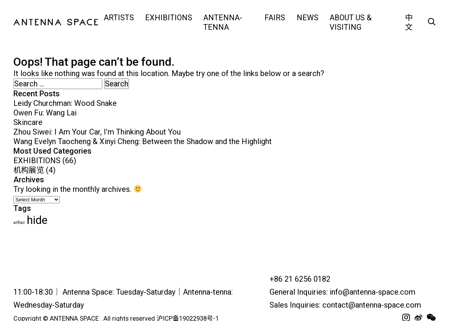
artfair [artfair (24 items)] (19, 222)
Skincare (27, 122)
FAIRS (275, 17)
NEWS (307, 17)
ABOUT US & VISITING (351, 22)
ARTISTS (119, 17)
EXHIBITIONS (168, 17)
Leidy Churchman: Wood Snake (65, 103)
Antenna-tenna (222, 22)
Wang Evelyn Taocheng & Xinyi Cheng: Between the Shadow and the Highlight (142, 141)
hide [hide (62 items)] (37, 220)
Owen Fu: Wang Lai (45, 112)
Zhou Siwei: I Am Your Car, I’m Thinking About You (97, 131)
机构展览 (28, 170)
